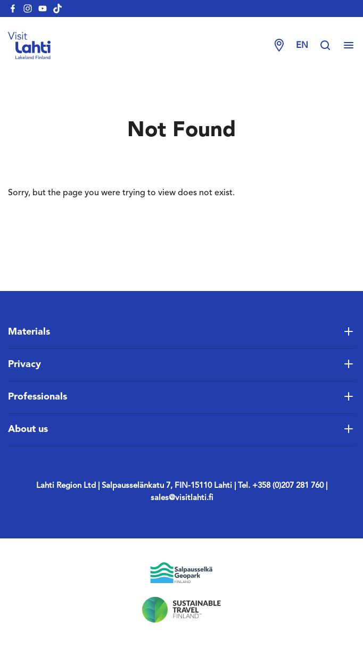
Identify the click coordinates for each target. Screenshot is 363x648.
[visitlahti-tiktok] (57, 8)
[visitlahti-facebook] (13, 8)
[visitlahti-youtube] (42, 8)
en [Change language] (302, 45)
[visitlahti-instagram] (27, 8)
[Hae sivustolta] (330, 46)
